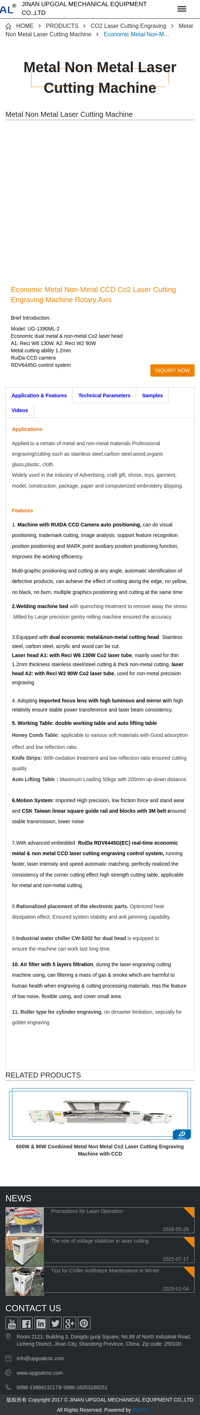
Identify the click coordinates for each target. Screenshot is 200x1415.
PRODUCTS (62, 26)
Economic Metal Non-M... (136, 34)
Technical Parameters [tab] (104, 395)
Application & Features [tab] (39, 395)
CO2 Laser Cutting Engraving (128, 26)
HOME (25, 26)
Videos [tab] (20, 410)
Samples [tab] (152, 395)
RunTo (139, 1410)
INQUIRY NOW (172, 370)
